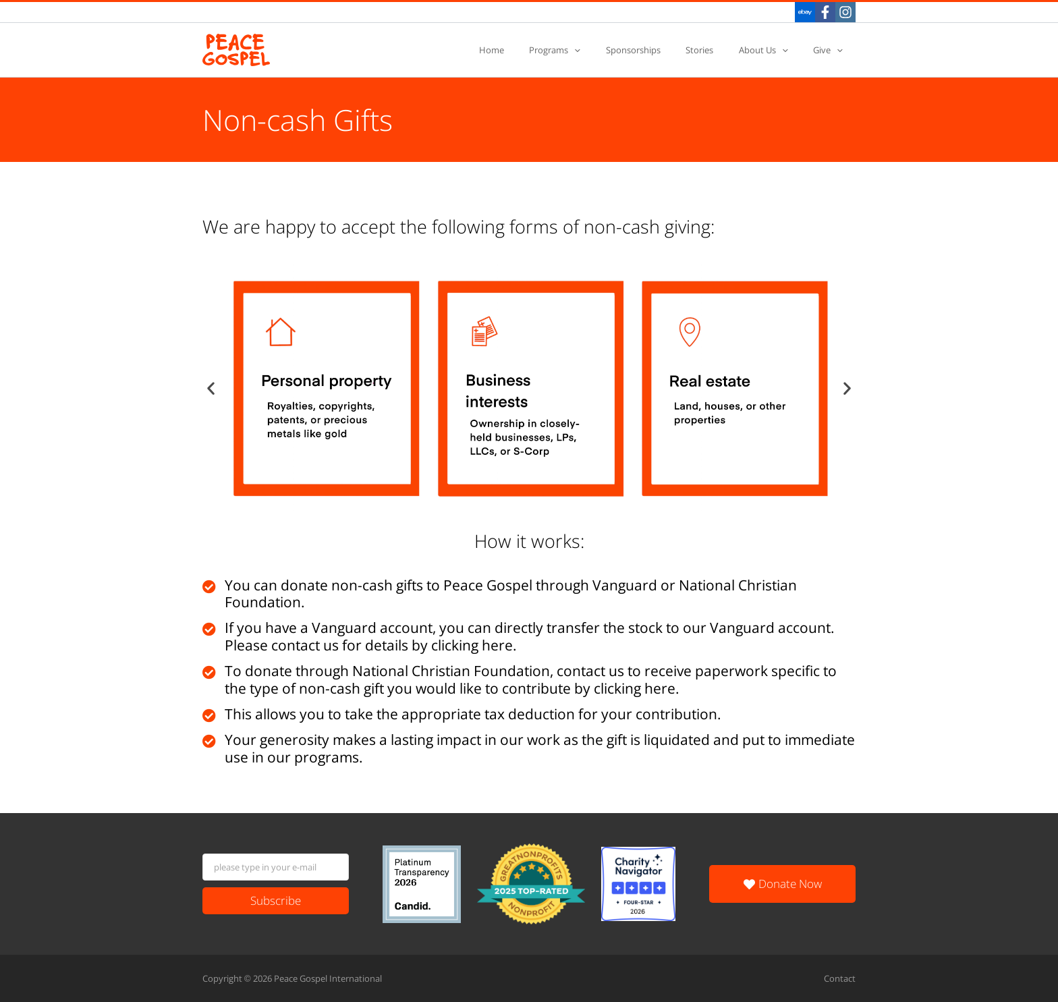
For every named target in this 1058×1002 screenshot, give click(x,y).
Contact (840, 978)
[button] (210, 388)
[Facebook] (825, 12)
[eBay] (805, 12)
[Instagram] (845, 12)
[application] (610, 50)
